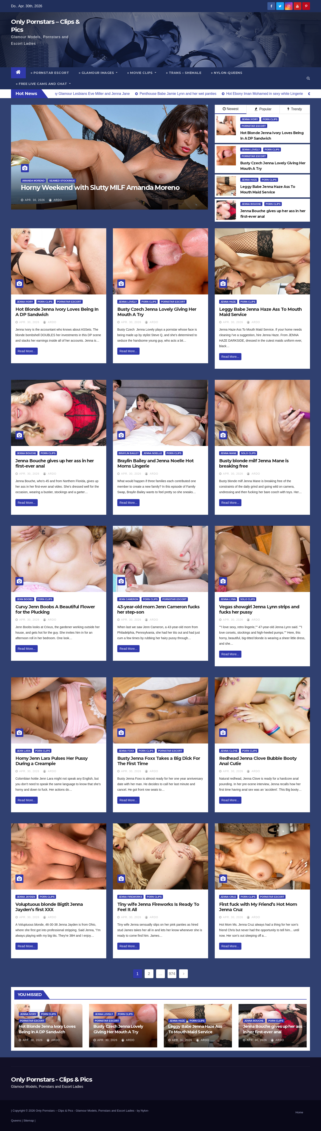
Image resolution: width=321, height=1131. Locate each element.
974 (172, 974)
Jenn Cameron (128, 599)
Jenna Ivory (250, 119)
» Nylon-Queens (226, 73)
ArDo (55, 200)
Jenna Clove (229, 750)
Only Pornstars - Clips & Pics (51, 1079)
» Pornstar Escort (50, 73)
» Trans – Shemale (184, 73)
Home (299, 1112)
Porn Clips (270, 119)
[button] (308, 78)
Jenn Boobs (25, 599)
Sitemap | (29, 1120)
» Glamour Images (98, 73)
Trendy (294, 109)
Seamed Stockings (62, 180)
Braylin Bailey (129, 453)
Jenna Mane (228, 453)
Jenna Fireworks (130, 896)
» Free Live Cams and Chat (43, 84)
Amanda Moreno (33, 180)
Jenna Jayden (26, 896)
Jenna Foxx (126, 750)
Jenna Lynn (228, 599)
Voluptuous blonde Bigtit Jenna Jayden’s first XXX (49, 907)
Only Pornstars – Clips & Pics (54, 1110)
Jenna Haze (249, 179)
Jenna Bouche (251, 204)
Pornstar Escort (254, 126)
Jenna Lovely (251, 149)
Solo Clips (248, 453)
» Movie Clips (141, 73)
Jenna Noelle (152, 453)
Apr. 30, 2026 (35, 200)
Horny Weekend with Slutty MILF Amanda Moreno (100, 188)
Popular (263, 109)
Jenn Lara (24, 750)
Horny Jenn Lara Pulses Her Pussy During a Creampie (51, 761)
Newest (230, 109)
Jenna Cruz (228, 896)
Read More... (26, 351)
